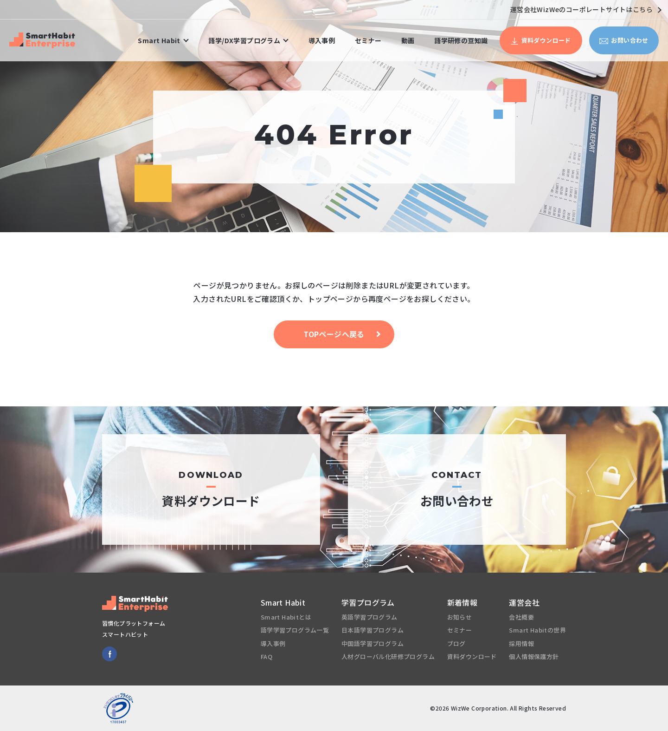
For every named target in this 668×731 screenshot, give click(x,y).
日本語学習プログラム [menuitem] (372, 630)
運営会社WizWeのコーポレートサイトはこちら (585, 9)
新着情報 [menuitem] (462, 602)
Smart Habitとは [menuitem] (286, 617)
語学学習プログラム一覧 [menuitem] (295, 630)
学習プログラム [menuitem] (368, 602)
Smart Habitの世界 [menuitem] (537, 630)
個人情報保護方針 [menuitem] (534, 656)
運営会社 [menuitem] (524, 602)
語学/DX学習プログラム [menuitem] (244, 40)
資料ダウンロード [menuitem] (472, 656)
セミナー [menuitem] (368, 40)
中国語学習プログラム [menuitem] (372, 643)
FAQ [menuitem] (266, 656)
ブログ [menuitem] (456, 643)
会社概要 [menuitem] (521, 617)
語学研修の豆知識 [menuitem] (461, 40)
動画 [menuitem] (408, 40)
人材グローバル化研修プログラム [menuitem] (388, 656)
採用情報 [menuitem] (521, 643)
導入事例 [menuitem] (321, 40)
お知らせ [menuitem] (459, 617)
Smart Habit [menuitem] (159, 40)
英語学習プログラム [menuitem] (369, 617)
